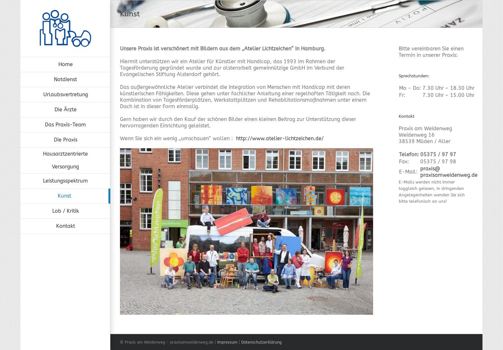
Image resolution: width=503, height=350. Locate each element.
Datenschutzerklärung (261, 342)
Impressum (227, 342)
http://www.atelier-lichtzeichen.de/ (280, 138)
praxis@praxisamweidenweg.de (449, 172)
